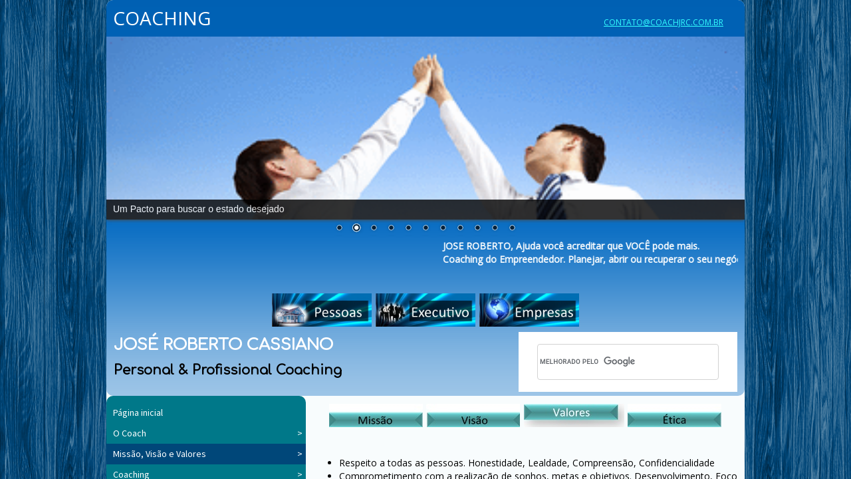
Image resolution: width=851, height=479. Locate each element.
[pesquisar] (609, 362)
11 (512, 228)
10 (494, 228)
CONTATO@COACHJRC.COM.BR (663, 22)
